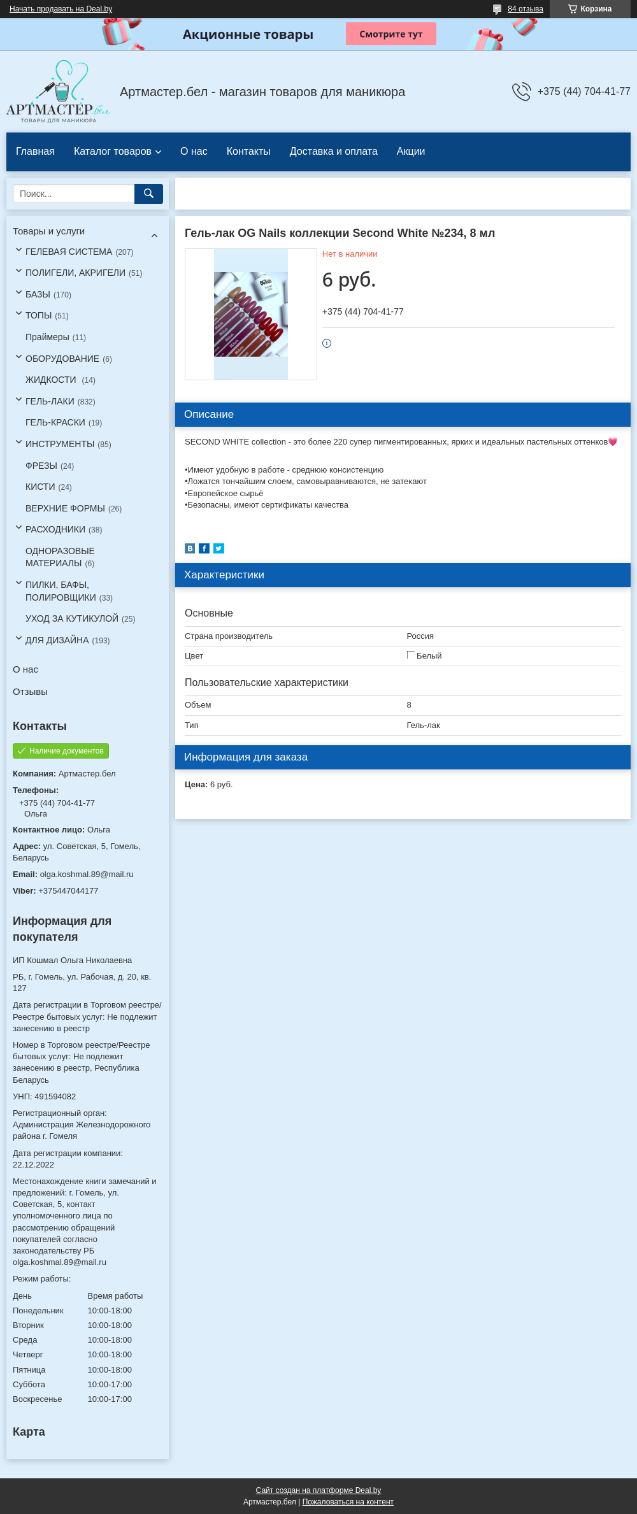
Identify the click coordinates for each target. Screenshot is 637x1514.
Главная (35, 151)
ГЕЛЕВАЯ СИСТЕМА (68, 251)
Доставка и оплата (334, 151)
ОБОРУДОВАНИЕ (62, 359)
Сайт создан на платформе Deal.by (319, 1490)
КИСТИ (40, 487)
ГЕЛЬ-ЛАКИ (50, 401)
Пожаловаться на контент (348, 1501)
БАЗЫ (37, 294)
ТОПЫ (38, 315)
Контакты (249, 151)
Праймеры (47, 337)
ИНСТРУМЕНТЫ (59, 444)
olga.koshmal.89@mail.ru (87, 874)
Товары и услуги (49, 230)
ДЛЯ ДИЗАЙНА (57, 640)
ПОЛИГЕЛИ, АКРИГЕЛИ (75, 273)
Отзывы (30, 691)
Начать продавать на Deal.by (61, 8)
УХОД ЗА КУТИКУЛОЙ (71, 618)
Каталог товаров (113, 151)
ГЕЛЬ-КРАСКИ (55, 422)
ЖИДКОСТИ (52, 380)
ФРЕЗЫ (41, 466)
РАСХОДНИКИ (55, 529)
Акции (411, 151)
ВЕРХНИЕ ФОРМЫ (65, 508)
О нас (194, 151)
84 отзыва (525, 8)
